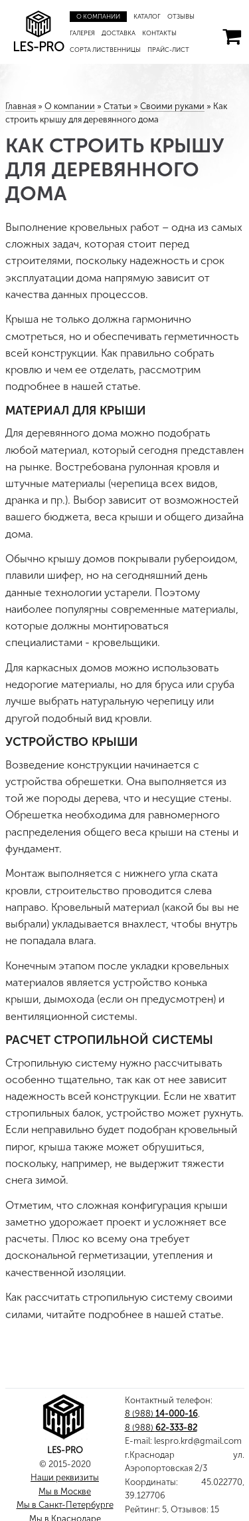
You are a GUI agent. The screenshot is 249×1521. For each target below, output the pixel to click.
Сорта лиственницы (105, 49)
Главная (20, 106)
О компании (98, 16)
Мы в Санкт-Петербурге (65, 1505)
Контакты (159, 33)
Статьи (117, 106)
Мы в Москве (65, 1491)
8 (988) (161, 1414)
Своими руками (172, 106)
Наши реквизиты (65, 1477)
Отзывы (181, 16)
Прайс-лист (168, 49)
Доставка (118, 33)
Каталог (147, 16)
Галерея (82, 33)
